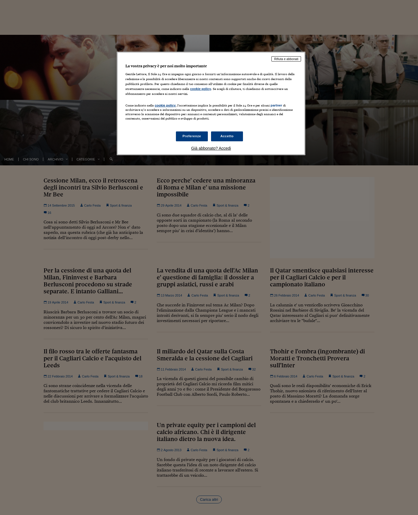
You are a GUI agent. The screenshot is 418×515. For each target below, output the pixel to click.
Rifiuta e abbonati (286, 59)
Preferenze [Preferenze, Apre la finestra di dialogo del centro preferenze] (192, 136)
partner (276, 105)
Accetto (227, 136)
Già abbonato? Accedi (211, 148)
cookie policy (200, 89)
